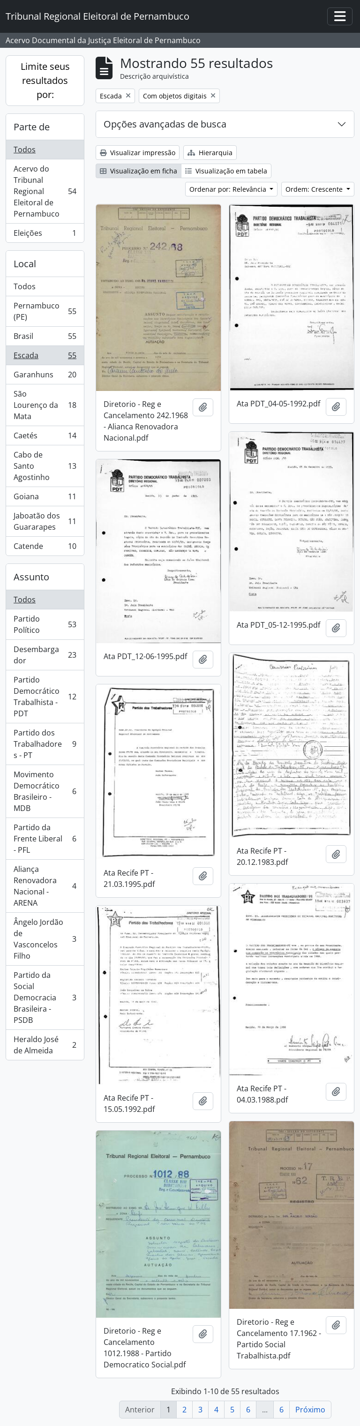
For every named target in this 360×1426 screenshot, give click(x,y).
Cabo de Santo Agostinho (44, 466)
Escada (44, 357)
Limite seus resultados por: (45, 80)
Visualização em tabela (226, 170)
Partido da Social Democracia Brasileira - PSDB (44, 997)
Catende (44, 547)
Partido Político (44, 624)
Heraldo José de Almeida (44, 1045)
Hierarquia (210, 152)
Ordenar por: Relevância (228, 189)
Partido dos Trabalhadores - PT (44, 744)
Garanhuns (44, 376)
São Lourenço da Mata (44, 405)
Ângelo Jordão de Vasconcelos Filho (44, 939)
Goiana (44, 498)
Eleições (44, 234)
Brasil (44, 338)
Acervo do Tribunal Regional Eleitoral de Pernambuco (44, 191)
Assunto (31, 576)
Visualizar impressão (137, 152)
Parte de (32, 126)
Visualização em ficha (138, 170)
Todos (25, 149)
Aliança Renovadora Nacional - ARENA (44, 886)
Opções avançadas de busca (165, 124)
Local (25, 263)
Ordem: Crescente (315, 189)
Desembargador (44, 655)
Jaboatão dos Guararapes (44, 521)
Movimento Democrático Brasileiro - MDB (44, 791)
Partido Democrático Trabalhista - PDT (44, 697)
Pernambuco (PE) (44, 311)
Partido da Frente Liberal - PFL (44, 838)
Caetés (44, 437)
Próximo (310, 1409)
